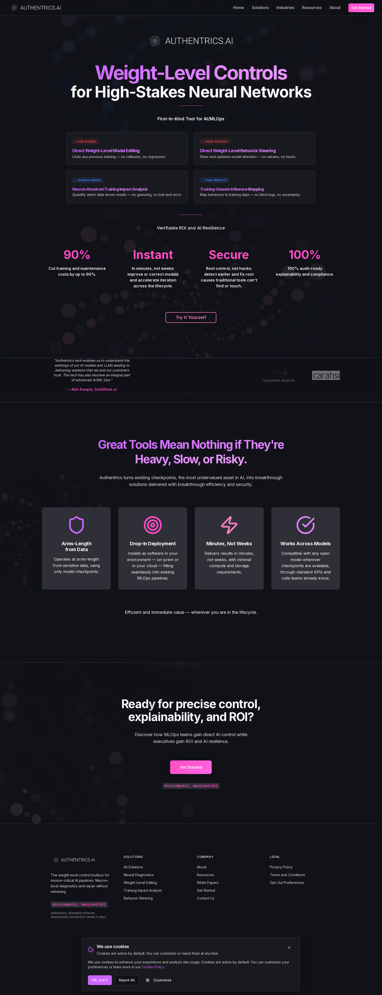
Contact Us (205, 898)
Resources (312, 7)
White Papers (208, 883)
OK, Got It (100, 980)
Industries (285, 7)
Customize (159, 980)
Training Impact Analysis (143, 890)
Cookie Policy (153, 967)
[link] (127, 148)
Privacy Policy (281, 867)
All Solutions (133, 867)
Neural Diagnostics (139, 875)
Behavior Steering (138, 898)
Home (238, 7)
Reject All (127, 980)
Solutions (260, 7)
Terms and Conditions (287, 875)
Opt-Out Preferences (287, 883)
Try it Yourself (191, 317)
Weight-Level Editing (140, 883)
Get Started (361, 8)
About (335, 7)
